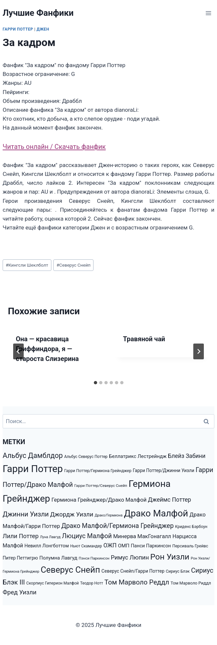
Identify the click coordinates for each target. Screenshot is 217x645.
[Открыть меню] (208, 13)
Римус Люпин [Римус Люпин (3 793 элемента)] (130, 557)
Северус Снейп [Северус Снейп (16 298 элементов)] (70, 570)
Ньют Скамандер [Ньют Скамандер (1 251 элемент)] (86, 546)
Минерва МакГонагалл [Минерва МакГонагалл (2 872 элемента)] (142, 536)
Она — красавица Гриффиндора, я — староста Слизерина (47, 349)
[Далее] (198, 351)
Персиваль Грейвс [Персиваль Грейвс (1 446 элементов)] (190, 545)
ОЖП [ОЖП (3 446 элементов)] (110, 545)
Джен (43, 29)
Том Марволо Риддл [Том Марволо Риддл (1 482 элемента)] (191, 583)
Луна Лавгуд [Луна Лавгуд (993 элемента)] (50, 537)
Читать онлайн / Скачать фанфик (54, 147)
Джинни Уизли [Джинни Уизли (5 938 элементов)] (26, 514)
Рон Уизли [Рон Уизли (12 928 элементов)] (169, 556)
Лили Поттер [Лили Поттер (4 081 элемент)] (21, 536)
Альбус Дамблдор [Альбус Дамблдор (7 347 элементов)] (33, 455)
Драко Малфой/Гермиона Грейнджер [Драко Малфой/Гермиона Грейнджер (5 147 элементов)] (117, 526)
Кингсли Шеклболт (27, 265)
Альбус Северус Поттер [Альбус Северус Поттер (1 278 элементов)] (86, 456)
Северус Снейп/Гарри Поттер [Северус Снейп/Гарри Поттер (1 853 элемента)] (132, 571)
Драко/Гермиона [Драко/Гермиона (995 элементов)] (108, 515)
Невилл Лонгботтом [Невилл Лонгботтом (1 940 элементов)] (46, 545)
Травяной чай (144, 339)
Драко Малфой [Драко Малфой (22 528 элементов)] (156, 513)
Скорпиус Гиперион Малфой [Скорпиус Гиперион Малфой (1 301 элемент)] (52, 583)
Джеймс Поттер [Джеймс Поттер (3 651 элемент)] (169, 499)
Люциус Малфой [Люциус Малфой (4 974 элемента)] (87, 536)
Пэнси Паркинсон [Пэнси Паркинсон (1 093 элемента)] (94, 558)
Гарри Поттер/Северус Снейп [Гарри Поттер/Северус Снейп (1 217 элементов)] (100, 485)
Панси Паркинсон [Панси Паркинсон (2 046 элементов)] (151, 546)
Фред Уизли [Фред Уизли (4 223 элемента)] (20, 592)
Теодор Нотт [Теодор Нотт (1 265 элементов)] (91, 583)
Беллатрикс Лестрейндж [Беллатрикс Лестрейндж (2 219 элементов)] (138, 456)
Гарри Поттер (18, 29)
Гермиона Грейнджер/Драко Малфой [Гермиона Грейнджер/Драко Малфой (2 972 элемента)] (99, 500)
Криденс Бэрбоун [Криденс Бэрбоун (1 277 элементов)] (191, 526)
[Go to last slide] (18, 351)
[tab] (95, 382)
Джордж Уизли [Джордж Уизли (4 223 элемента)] (71, 514)
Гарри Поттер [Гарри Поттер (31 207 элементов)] (33, 468)
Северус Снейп (73, 265)
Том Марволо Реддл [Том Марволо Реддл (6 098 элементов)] (136, 582)
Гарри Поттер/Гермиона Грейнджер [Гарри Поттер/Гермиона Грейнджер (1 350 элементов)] (97, 470)
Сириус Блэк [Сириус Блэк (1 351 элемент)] (178, 571)
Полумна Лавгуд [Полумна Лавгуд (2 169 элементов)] (58, 558)
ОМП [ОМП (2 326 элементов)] (123, 546)
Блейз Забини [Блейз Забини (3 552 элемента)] (186, 456)
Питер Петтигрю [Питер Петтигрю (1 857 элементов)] (20, 558)
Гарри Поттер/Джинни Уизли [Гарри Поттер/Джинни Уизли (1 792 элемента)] (163, 470)
